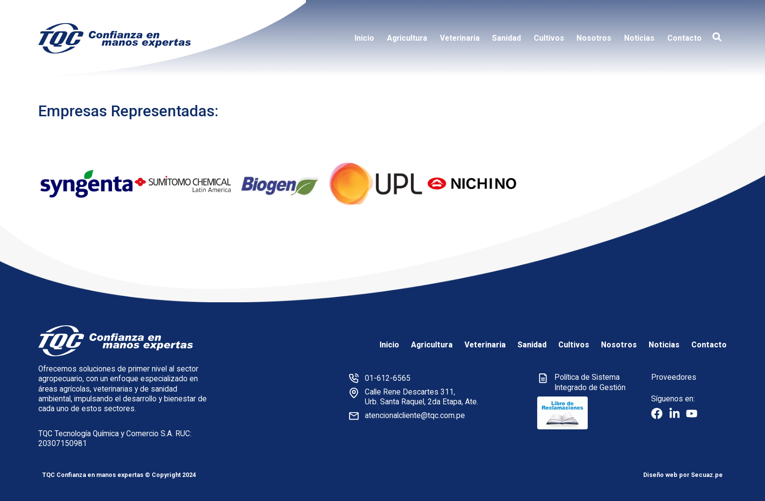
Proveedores (673, 377)
